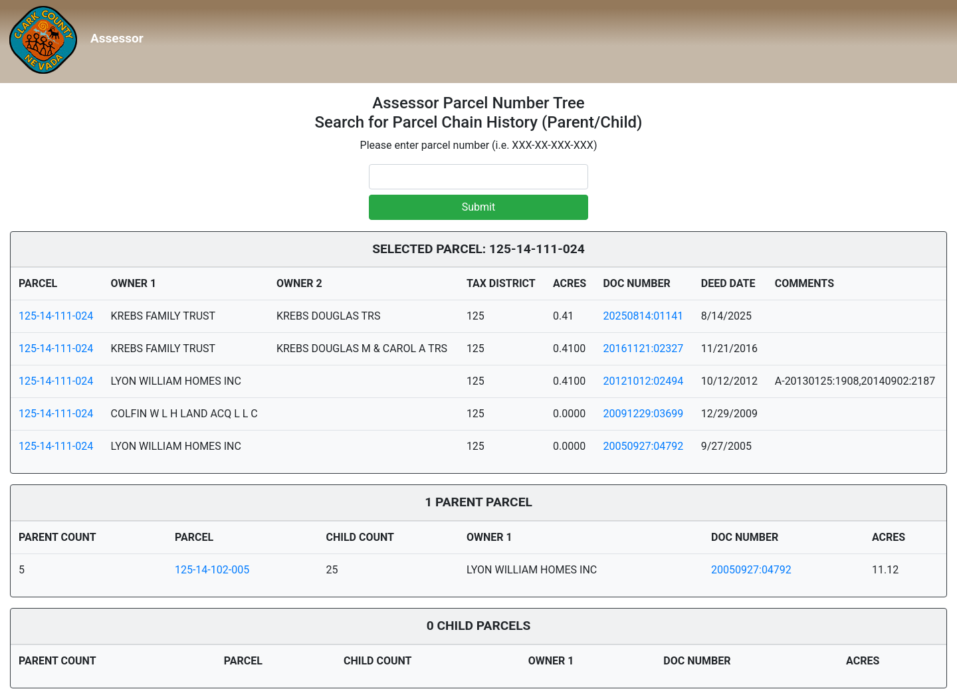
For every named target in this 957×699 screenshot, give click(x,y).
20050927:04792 (643, 446)
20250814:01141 (643, 316)
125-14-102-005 (212, 569)
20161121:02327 (643, 348)
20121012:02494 (643, 381)
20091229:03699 (643, 413)
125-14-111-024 (56, 316)
